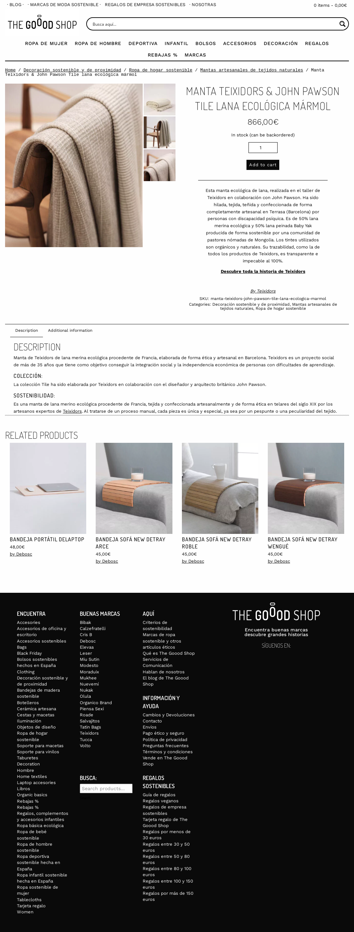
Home (10, 70)
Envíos (150, 727)
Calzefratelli (92, 628)
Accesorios (240, 43)
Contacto (152, 720)
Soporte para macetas (40, 745)
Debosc (88, 641)
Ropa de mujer (46, 43)
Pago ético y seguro (163, 733)
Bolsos (205, 43)
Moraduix (89, 671)
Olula (85, 696)
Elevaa (87, 647)
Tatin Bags (90, 727)
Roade (86, 714)
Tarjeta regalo (31, 905)
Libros (23, 788)
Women (25, 911)
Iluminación (29, 720)
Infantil (176, 43)
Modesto (89, 665)
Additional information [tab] (70, 330)
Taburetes (27, 757)
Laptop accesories (36, 782)
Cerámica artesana (36, 708)
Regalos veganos (161, 800)
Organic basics (32, 794)
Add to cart (263, 164)
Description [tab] (26, 330)
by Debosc (21, 554)
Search (85, 798)
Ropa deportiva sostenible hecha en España (38, 862)
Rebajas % (163, 55)
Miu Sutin (89, 659)
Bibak (85, 622)
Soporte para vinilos (38, 751)
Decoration (28, 763)
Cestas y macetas (35, 714)
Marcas (195, 55)
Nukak (86, 690)
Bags (22, 647)
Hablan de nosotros (164, 671)
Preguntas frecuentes (166, 745)
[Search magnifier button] (342, 24)
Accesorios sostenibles (41, 641)
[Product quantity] (263, 147)
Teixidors (266, 291)
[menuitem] (15, 4)
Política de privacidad (165, 739)
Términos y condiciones (168, 751)
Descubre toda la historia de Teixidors (263, 271)
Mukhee (88, 677)
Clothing (25, 671)
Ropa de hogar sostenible (160, 70)
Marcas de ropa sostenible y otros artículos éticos (162, 640)
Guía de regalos (159, 794)
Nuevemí (89, 684)
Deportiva (143, 43)
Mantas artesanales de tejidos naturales (251, 70)
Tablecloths (29, 899)
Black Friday (29, 653)
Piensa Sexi (92, 708)
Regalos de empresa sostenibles (145, 4)
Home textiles (32, 776)
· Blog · (15, 4)
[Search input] (214, 24)
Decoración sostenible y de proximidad (72, 70)
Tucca (86, 739)
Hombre (25, 770)
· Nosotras (202, 4)
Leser (86, 653)
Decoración (281, 43)
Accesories (28, 622)
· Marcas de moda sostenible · (64, 4)
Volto (85, 745)
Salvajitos (90, 720)
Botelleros (28, 702)
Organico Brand (96, 702)
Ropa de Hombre (98, 43)
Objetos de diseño (36, 727)
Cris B (86, 634)
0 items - (330, 5)
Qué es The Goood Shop (169, 653)
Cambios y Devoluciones (169, 714)
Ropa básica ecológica (40, 825)
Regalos (317, 43)
